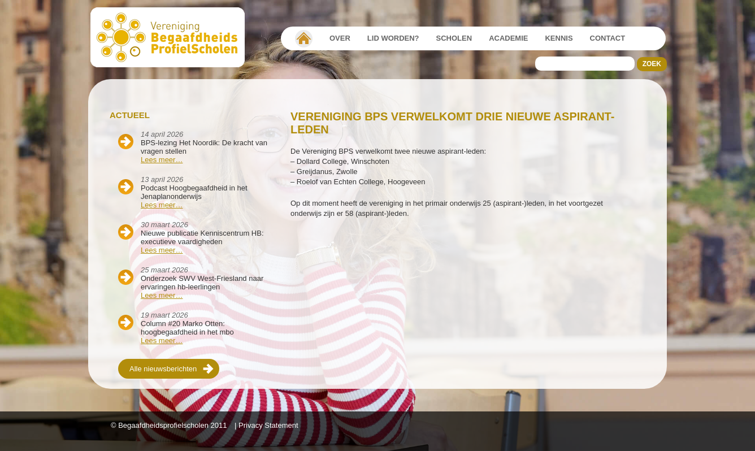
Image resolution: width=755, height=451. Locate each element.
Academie (508, 38)
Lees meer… (162, 159)
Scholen (454, 38)
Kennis (558, 38)
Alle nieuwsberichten (163, 369)
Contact (608, 38)
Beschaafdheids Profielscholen (172, 37)
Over (339, 38)
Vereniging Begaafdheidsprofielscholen (304, 38)
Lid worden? (393, 38)
